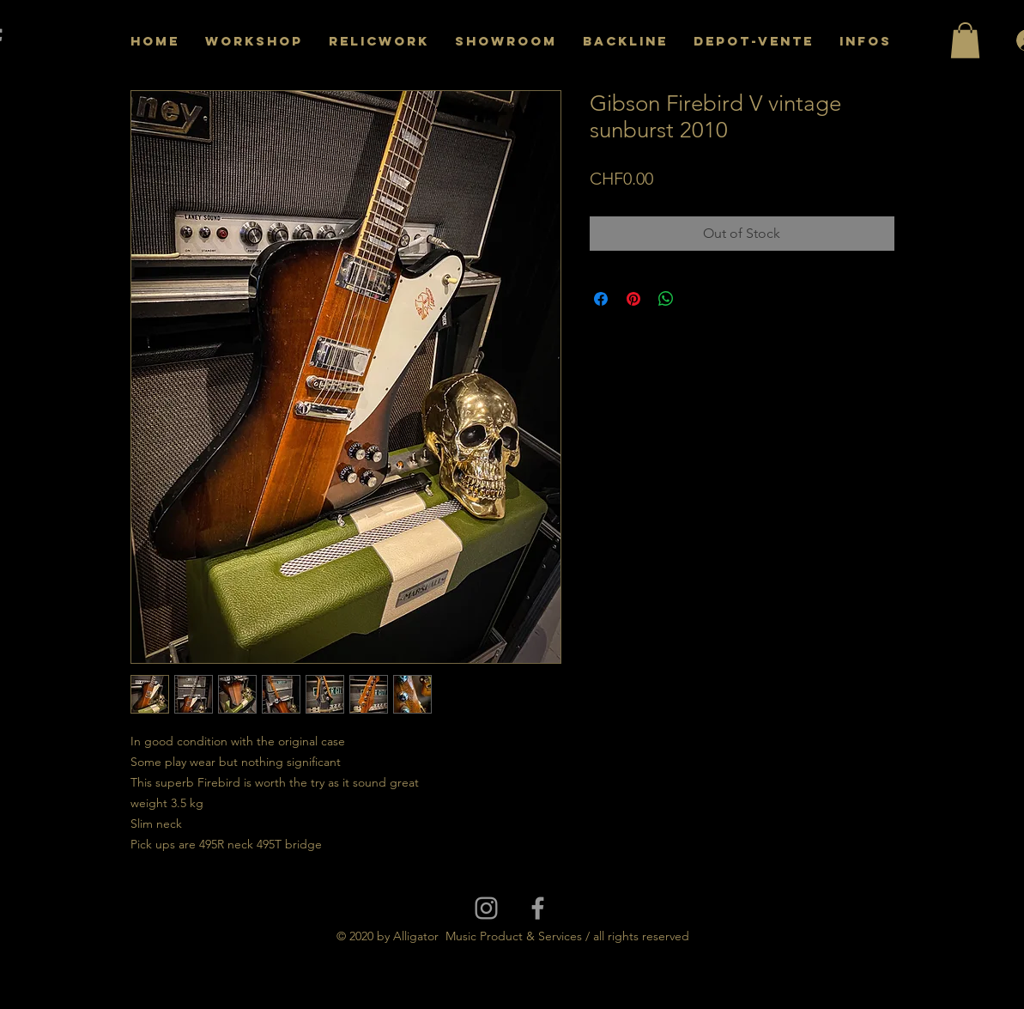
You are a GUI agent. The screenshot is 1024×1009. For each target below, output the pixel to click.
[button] (965, 40)
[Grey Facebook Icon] (538, 908)
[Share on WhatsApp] (666, 299)
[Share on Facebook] (601, 299)
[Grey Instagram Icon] (486, 908)
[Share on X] (698, 299)
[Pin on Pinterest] (633, 299)
